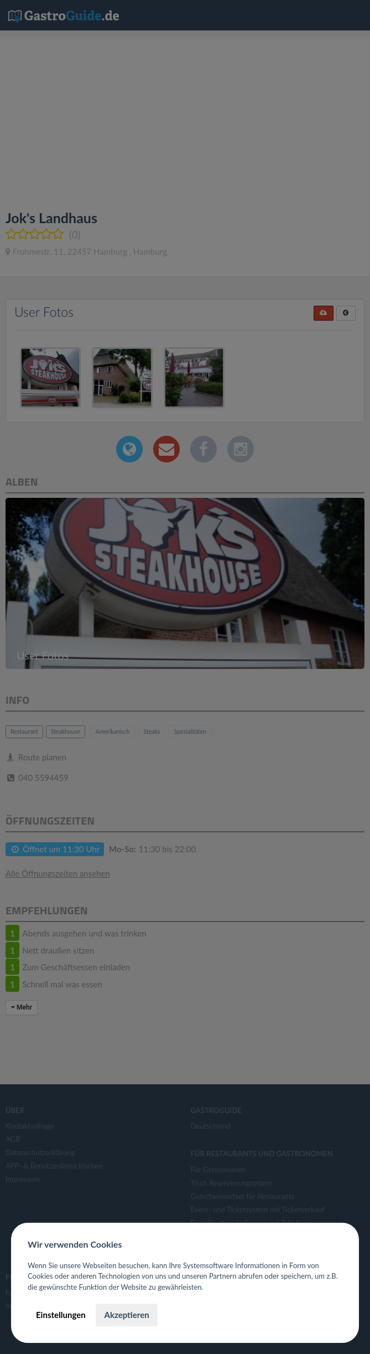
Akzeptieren (126, 1315)
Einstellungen (61, 1315)
